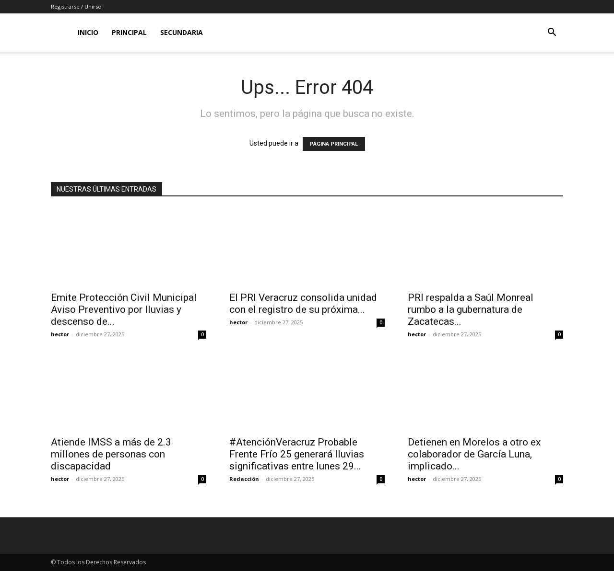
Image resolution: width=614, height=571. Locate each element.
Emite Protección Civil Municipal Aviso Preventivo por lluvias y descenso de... (124, 309)
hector (60, 334)
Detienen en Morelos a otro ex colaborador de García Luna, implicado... (474, 454)
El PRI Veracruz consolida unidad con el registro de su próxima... (303, 303)
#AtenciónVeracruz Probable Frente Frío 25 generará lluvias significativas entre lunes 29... (296, 454)
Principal (129, 32)
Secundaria (181, 32)
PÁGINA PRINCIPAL (334, 144)
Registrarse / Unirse (76, 6)
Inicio (88, 32)
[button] (551, 33)
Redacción (244, 478)
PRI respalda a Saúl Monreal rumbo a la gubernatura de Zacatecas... (470, 309)
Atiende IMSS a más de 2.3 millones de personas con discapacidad (111, 454)
